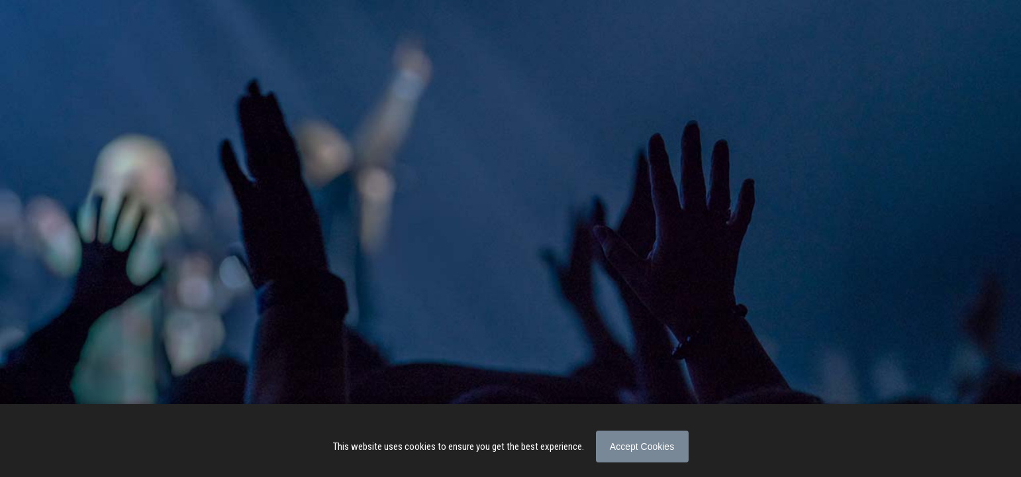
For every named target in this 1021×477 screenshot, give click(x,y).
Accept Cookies (642, 446)
